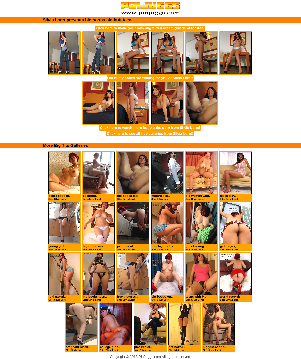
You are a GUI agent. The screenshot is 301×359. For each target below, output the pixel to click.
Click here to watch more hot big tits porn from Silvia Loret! (150, 128)
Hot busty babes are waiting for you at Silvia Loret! (150, 78)
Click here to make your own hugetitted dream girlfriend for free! (150, 28)
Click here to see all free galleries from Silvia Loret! (150, 134)
